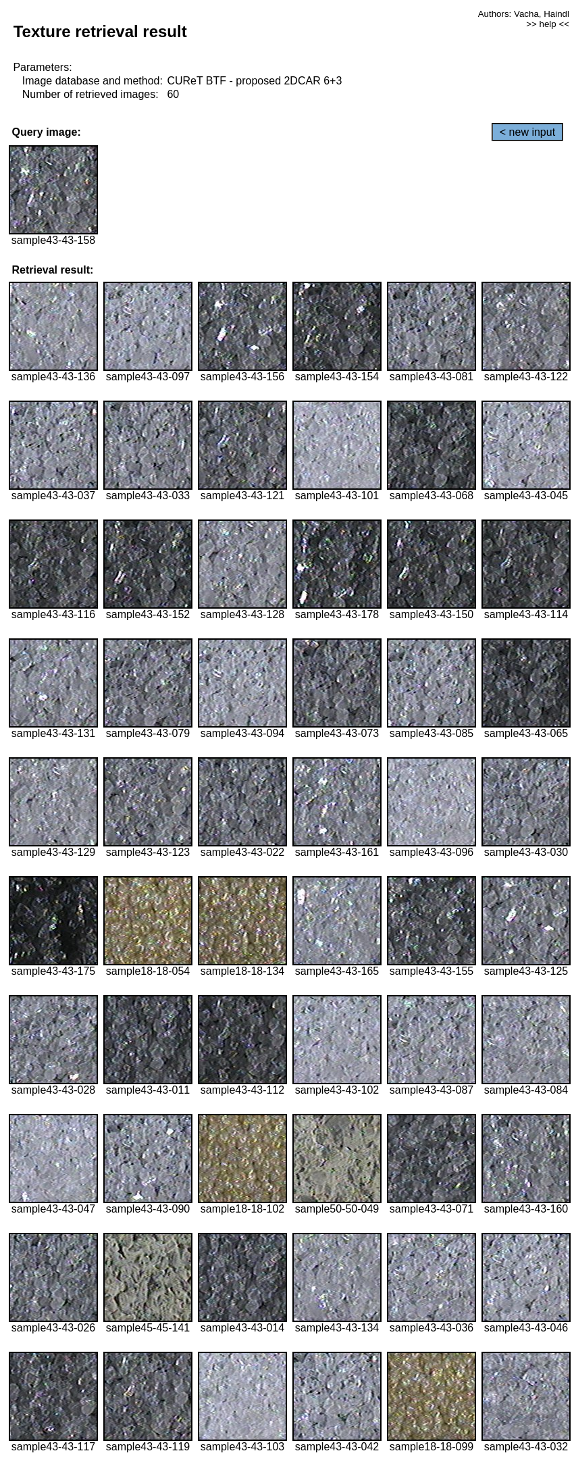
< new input (527, 132)
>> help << (547, 24)
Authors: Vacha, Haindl (523, 14)
